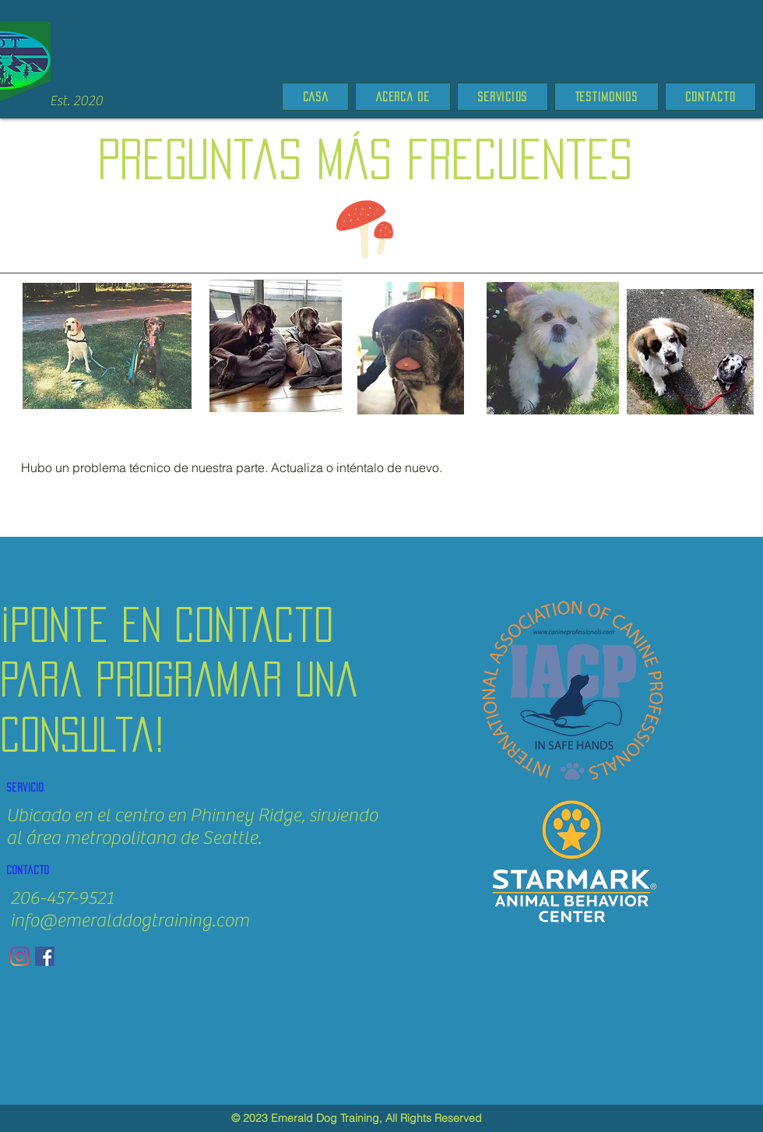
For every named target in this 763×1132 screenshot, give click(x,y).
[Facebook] (44, 956)
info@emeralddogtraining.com (129, 920)
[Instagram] (20, 956)
